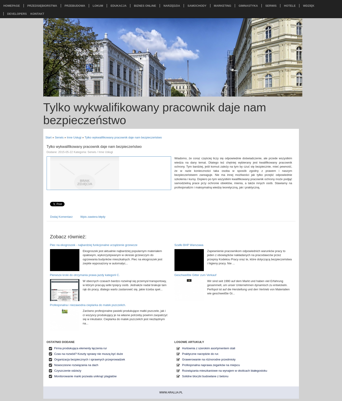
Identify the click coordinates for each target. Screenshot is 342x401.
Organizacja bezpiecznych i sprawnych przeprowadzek (89, 359)
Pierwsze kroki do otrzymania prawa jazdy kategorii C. (85, 275)
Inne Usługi (74, 137)
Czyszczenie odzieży (67, 370)
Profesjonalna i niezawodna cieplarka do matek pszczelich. (88, 305)
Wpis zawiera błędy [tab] (92, 216)
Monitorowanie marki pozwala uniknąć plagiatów (85, 376)
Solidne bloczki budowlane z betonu (205, 376)
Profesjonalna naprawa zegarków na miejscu (211, 365)
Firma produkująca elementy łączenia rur (80, 348)
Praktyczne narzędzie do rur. (200, 354)
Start (49, 137)
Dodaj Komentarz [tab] (61, 216)
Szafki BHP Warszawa (188, 245)
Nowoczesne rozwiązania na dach (76, 365)
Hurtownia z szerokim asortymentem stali (208, 348)
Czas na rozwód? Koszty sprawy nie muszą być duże (88, 354)
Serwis (59, 137)
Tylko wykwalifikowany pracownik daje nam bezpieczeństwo (123, 137)
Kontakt (37, 13)
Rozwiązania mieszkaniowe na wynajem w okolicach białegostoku (224, 370)
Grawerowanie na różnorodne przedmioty (208, 359)
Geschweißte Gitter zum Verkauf (195, 275)
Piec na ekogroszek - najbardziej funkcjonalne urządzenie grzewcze (93, 245)
